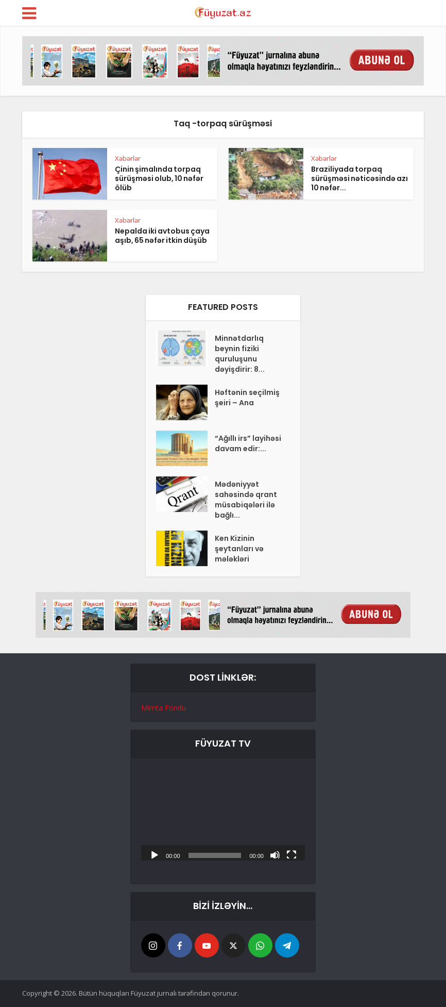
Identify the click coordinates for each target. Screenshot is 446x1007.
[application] (223, 814)
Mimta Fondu (163, 708)
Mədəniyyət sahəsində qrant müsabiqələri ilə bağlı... (246, 499)
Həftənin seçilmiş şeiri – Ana (247, 397)
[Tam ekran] (291, 854)
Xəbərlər (128, 158)
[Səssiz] (275, 854)
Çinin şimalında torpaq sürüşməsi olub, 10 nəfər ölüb (159, 178)
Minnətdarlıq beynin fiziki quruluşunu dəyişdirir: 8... (240, 353)
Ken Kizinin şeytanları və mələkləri (239, 548)
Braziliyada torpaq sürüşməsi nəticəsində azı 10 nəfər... (359, 178)
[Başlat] (154, 854)
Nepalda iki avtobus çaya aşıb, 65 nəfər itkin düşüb (162, 235)
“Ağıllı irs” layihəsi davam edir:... (248, 443)
